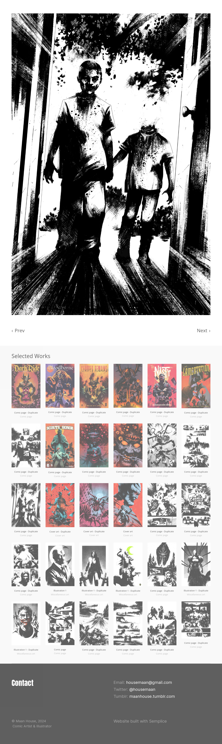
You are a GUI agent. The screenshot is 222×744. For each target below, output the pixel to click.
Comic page (60, 649)
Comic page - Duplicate (26, 412)
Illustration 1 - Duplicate (94, 590)
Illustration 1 (60, 590)
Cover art (128, 531)
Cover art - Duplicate (60, 531)
